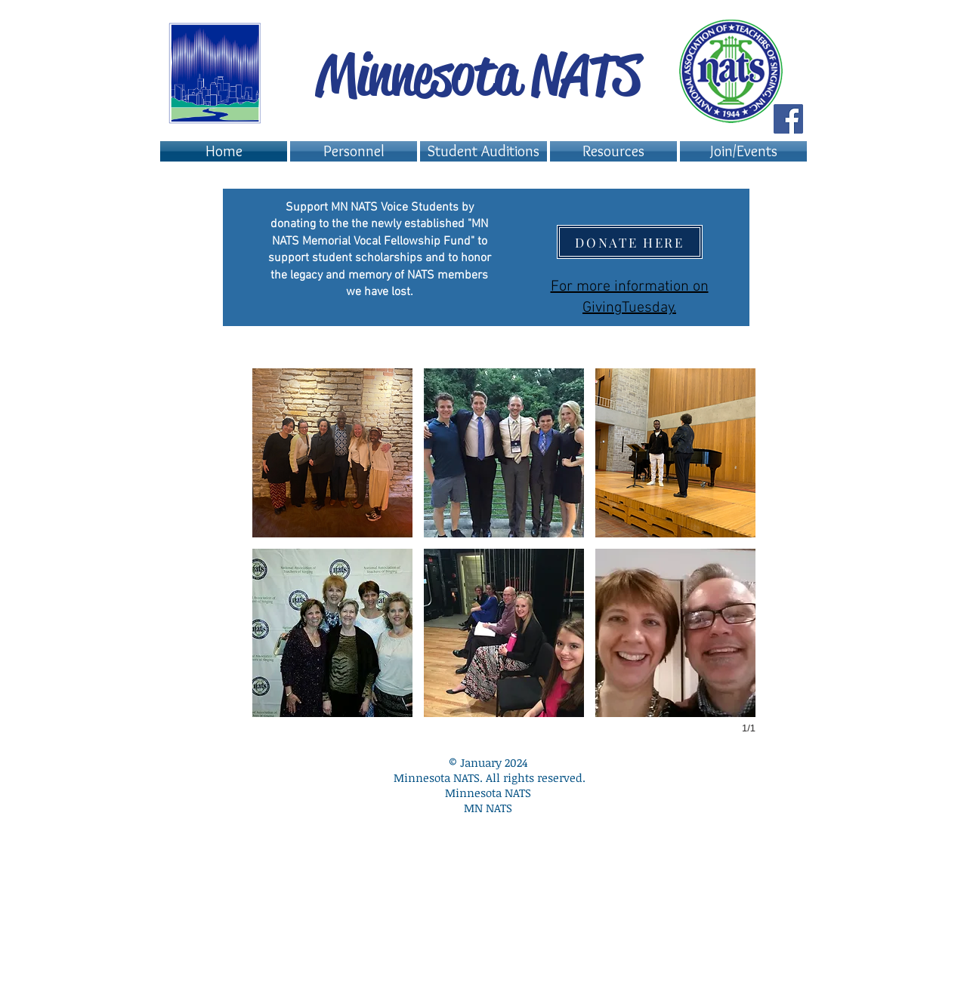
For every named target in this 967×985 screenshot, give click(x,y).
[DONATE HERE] (630, 242)
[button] (483, 151)
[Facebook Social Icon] (788, 119)
